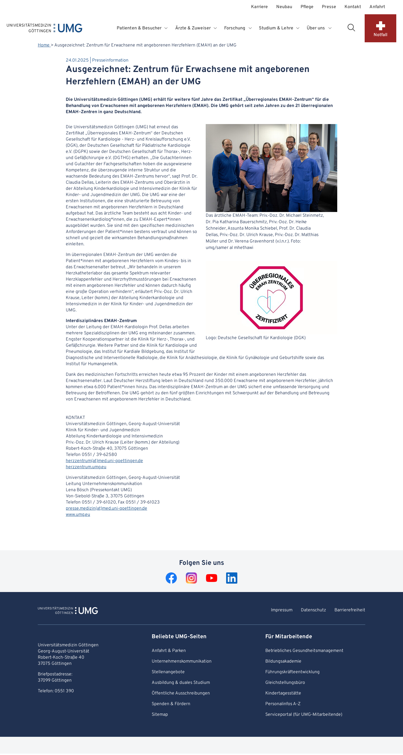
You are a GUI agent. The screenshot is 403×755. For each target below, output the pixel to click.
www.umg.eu (78, 515)
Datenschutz (313, 610)
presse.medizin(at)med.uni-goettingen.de (106, 508)
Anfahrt (377, 7)
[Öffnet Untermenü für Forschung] (250, 28)
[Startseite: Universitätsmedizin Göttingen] (44, 29)
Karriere (259, 7)
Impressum (281, 610)
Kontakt (353, 7)
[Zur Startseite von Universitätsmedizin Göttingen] (68, 611)
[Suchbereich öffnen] (351, 27)
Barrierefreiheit (349, 610)
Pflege (307, 7)
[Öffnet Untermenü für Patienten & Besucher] (167, 28)
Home (44, 45)
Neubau (284, 7)
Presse (329, 7)
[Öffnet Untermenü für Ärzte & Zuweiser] (216, 28)
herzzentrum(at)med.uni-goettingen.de (104, 461)
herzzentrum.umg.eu (86, 467)
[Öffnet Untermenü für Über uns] (330, 28)
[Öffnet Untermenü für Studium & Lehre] (298, 28)
